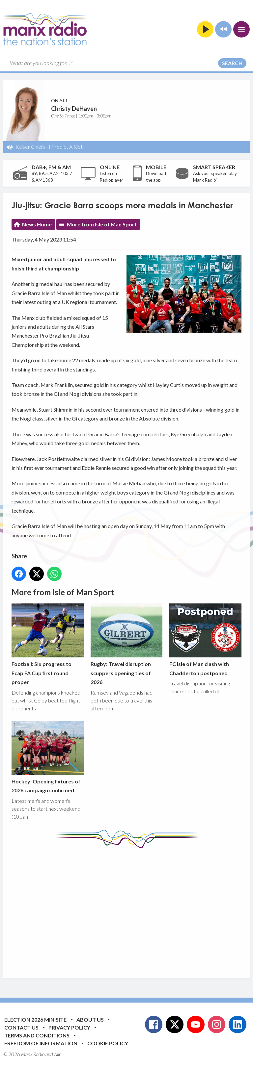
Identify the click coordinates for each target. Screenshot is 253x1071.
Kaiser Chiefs (30, 146)
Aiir (57, 1054)
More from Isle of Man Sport (102, 224)
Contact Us (21, 1027)
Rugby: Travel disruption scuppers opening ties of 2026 (127, 644)
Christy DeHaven (74, 108)
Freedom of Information (40, 1043)
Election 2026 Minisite (35, 1019)
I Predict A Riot (66, 146)
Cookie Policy (107, 1043)
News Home (37, 224)
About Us (90, 1019)
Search (232, 63)
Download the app (156, 177)
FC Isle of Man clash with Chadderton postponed (205, 640)
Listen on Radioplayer (111, 177)
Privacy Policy (69, 1027)
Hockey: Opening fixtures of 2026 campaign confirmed (48, 757)
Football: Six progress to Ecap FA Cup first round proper (48, 644)
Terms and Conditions (37, 1035)
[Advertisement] (132, 908)
